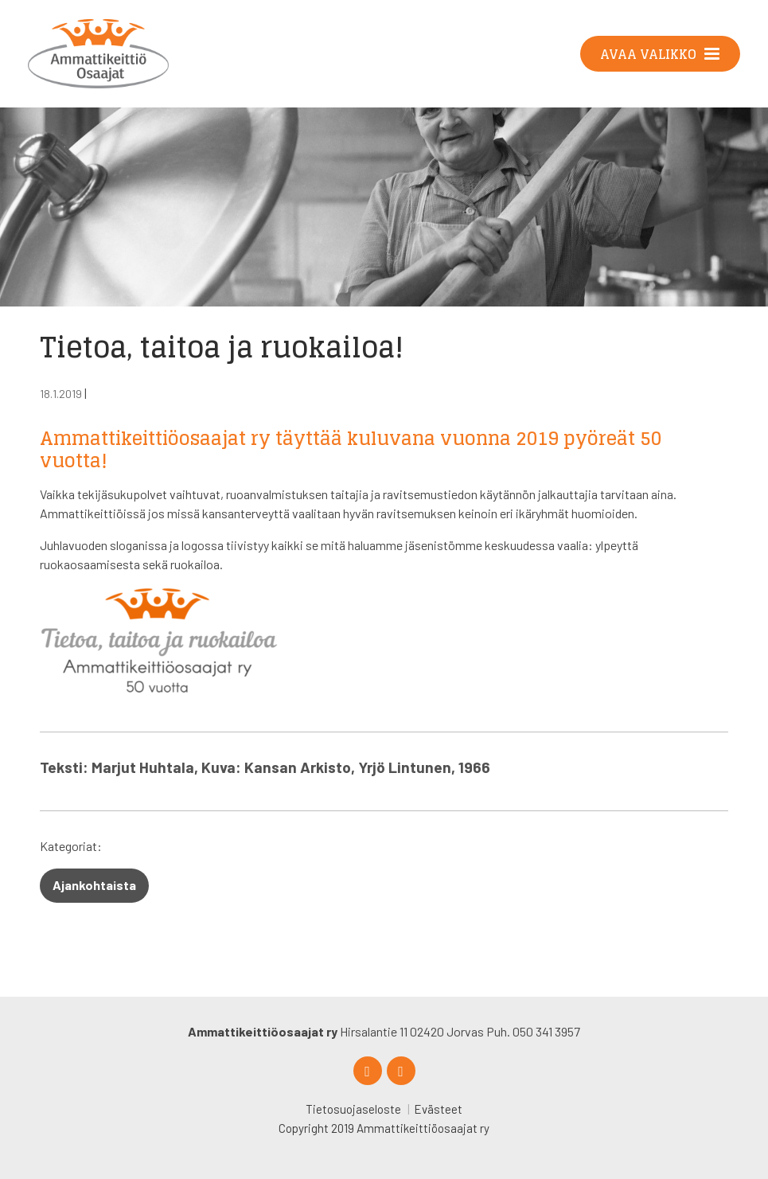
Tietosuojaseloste (353, 1109)
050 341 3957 (546, 1031)
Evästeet (438, 1109)
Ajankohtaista (94, 884)
